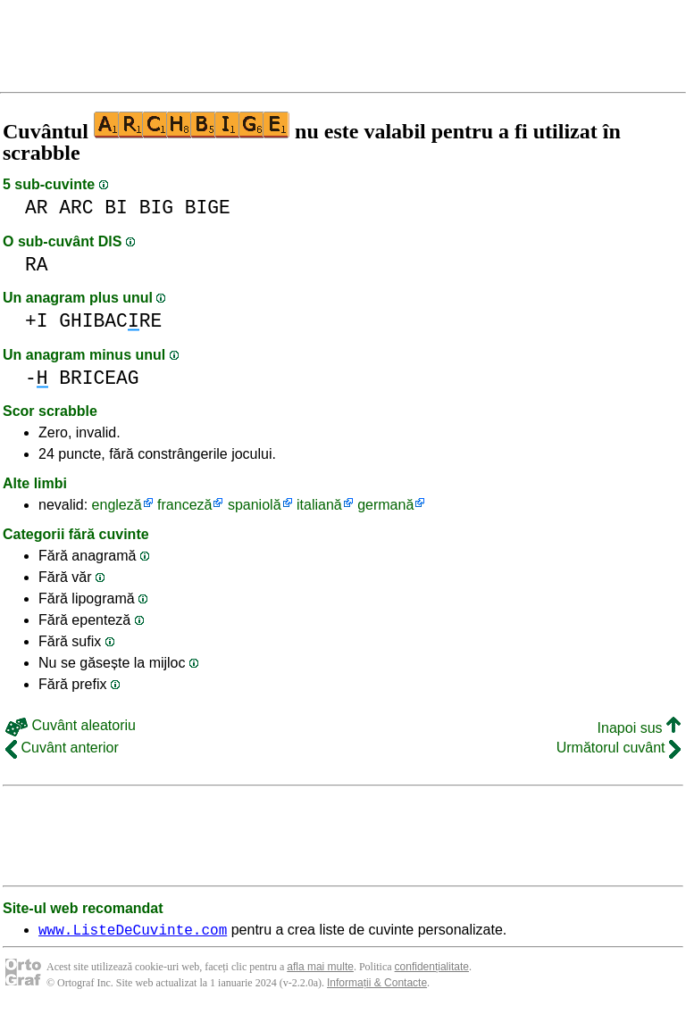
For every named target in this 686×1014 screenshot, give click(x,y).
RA (36, 265)
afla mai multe (320, 969)
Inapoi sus (639, 728)
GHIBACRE (110, 321)
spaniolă (254, 504)
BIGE (207, 207)
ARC (76, 207)
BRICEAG (98, 378)
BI (116, 207)
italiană (319, 504)
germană (385, 504)
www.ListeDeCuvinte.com (132, 932)
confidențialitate (432, 969)
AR (36, 207)
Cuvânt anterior (62, 747)
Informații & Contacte (377, 985)
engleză (117, 504)
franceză (184, 504)
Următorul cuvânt (618, 747)
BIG (156, 207)
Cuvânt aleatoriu (70, 725)
